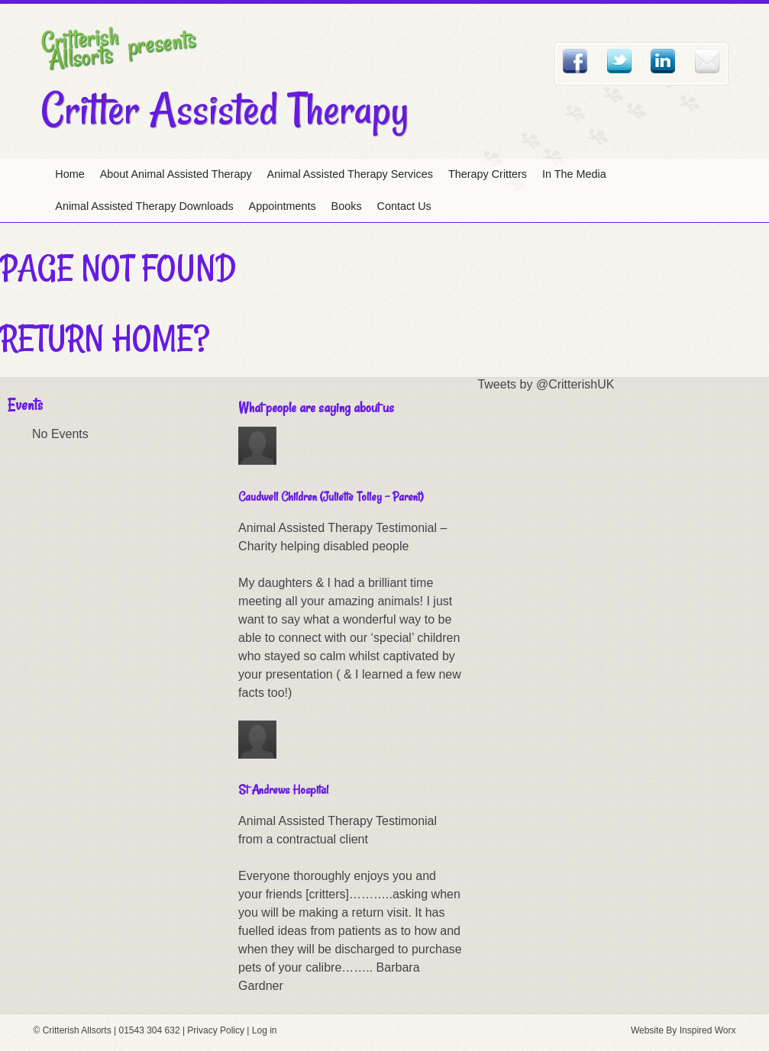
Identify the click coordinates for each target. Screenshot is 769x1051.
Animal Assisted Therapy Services (350, 174)
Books (346, 206)
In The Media (574, 174)
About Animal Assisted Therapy (176, 174)
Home (69, 174)
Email (707, 61)
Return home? (104, 338)
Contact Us (404, 206)
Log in (264, 1030)
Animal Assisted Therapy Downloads (144, 206)
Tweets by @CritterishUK (545, 384)
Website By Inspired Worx (683, 1030)
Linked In (663, 61)
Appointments (282, 206)
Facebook (575, 61)
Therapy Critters (487, 174)
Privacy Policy (215, 1030)
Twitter (619, 61)
